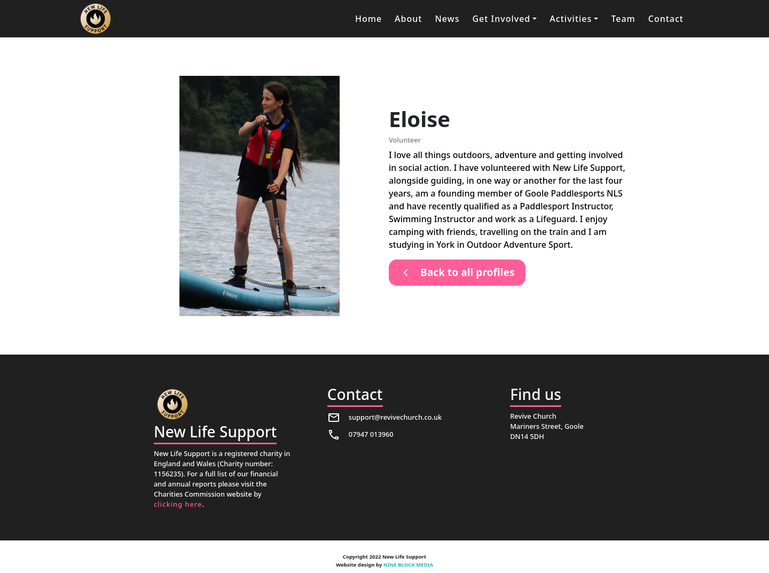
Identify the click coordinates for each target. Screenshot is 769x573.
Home (368, 19)
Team (623, 19)
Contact (666, 19)
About (408, 19)
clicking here (178, 504)
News (447, 19)
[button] (504, 18)
